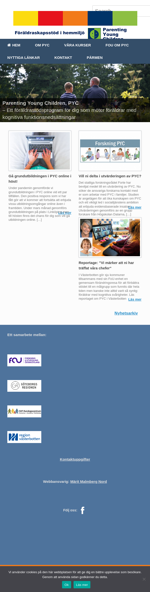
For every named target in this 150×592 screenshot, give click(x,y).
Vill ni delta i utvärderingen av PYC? (110, 176)
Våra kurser (77, 45)
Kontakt (63, 57)
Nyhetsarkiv (126, 313)
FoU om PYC (117, 45)
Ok (66, 585)
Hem (13, 45)
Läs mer (134, 207)
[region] (75, 93)
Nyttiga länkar (23, 57)
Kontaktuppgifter (75, 459)
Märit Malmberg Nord (88, 481)
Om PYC (42, 45)
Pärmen (95, 57)
